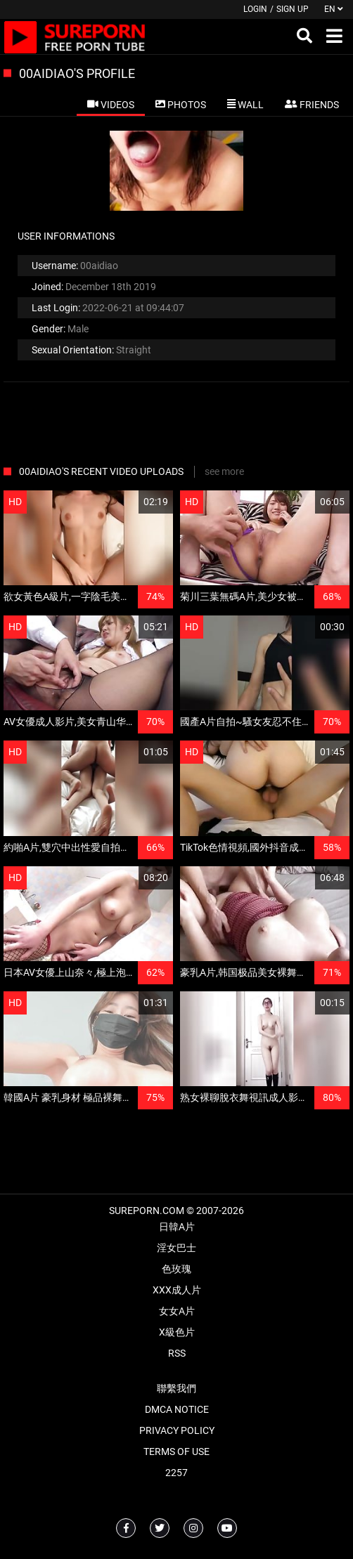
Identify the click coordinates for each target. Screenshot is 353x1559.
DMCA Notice (177, 1409)
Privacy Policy (176, 1430)
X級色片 (177, 1332)
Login (255, 9)
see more (224, 471)
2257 (176, 1472)
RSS (177, 1353)
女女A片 (177, 1311)
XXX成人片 (177, 1290)
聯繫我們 (176, 1388)
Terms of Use (176, 1451)
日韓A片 (177, 1226)
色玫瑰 (176, 1268)
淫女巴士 (176, 1247)
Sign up (292, 9)
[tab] (111, 104)
